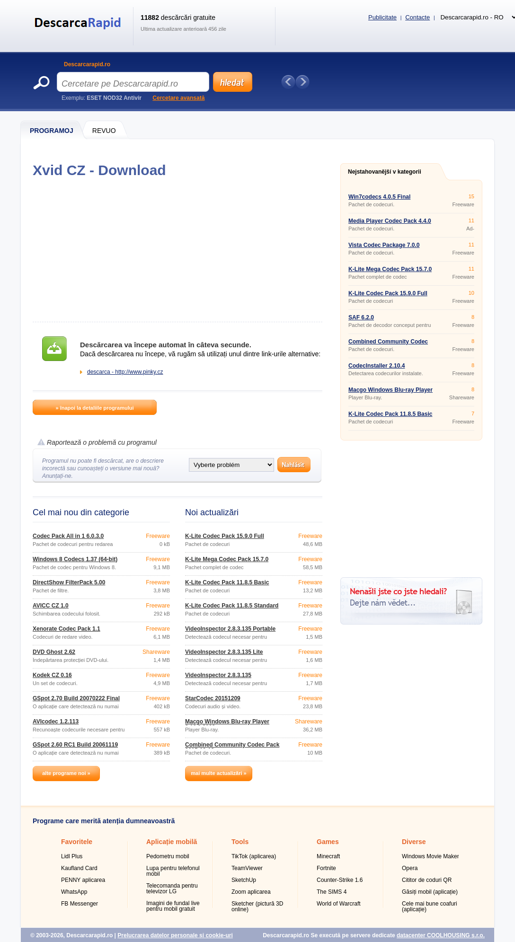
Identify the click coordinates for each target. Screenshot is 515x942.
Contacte (417, 17)
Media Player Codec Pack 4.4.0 (389, 221)
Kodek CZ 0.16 (52, 675)
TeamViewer (247, 868)
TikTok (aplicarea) (253, 856)
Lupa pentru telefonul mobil (173, 871)
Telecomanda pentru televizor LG (172, 888)
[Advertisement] (177, 250)
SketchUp (243, 880)
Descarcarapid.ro (87, 64)
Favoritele (76, 841)
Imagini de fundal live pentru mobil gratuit (173, 906)
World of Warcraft (339, 903)
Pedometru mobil (167, 856)
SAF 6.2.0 (361, 317)
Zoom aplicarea (251, 892)
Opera (409, 868)
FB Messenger (79, 903)
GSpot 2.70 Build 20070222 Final (76, 698)
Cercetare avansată (178, 98)
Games (328, 841)
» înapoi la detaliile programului (94, 408)
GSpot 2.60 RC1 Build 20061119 (75, 744)
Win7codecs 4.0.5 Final (379, 197)
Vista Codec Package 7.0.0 (384, 245)
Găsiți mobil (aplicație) (430, 892)
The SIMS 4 (331, 892)
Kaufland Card (79, 868)
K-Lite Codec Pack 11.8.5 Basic (227, 582)
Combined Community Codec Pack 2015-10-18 (232, 747)
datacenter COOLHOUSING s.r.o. (441, 935)
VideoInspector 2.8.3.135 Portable (230, 628)
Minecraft (328, 856)
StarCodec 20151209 (212, 698)
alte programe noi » (66, 773)
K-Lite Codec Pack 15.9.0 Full (224, 536)
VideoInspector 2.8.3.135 (218, 675)
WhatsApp (74, 892)
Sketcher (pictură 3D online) (257, 906)
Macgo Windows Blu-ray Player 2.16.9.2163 (227, 724)
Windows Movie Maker (430, 856)
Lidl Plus (71, 856)
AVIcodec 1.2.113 (56, 721)
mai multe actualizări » (218, 773)
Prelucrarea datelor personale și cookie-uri (174, 935)
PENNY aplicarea (83, 880)
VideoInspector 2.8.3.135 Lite (224, 652)
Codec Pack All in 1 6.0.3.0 (68, 536)
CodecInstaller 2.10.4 (376, 365)
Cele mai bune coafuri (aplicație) (429, 906)
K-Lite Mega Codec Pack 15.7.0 (226, 559)
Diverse (414, 841)
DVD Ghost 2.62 (54, 652)
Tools (240, 841)
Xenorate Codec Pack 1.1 (66, 628)
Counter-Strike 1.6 (340, 880)
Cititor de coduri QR (427, 880)
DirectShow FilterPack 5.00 (69, 582)
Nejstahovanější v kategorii (384, 171)
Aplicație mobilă (171, 841)
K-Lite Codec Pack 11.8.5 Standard (231, 605)
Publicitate (382, 17)
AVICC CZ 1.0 (51, 605)
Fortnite (326, 868)
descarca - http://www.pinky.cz (125, 372)
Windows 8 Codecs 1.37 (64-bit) (75, 559)
